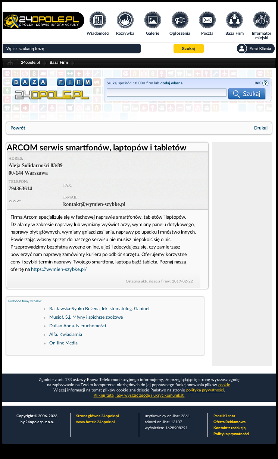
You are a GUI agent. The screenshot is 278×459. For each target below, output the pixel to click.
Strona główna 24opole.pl (97, 416)
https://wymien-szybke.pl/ (59, 269)
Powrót (17, 128)
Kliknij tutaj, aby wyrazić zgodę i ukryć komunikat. (139, 395)
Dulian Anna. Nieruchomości (77, 326)
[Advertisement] (242, 254)
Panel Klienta (224, 416)
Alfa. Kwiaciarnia (65, 334)
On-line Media (63, 343)
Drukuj (261, 128)
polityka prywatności (205, 390)
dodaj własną (171, 83)
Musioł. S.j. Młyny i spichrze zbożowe (86, 317)
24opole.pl (30, 62)
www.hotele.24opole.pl (95, 422)
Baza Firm (59, 62)
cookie (224, 385)
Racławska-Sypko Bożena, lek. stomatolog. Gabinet (99, 308)
